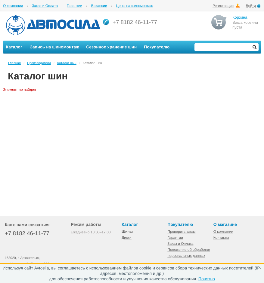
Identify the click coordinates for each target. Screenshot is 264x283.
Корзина (239, 17)
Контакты (221, 237)
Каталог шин (66, 63)
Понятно (206, 278)
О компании (13, 6)
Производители (39, 63)
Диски (127, 237)
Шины (127, 231)
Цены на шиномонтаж (134, 6)
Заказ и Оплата (45, 6)
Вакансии (99, 6)
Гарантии (74, 6)
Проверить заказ (181, 231)
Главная (14, 63)
